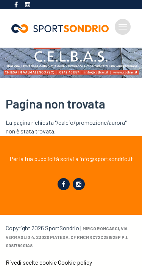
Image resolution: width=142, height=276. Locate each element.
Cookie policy (75, 262)
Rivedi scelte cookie (31, 262)
